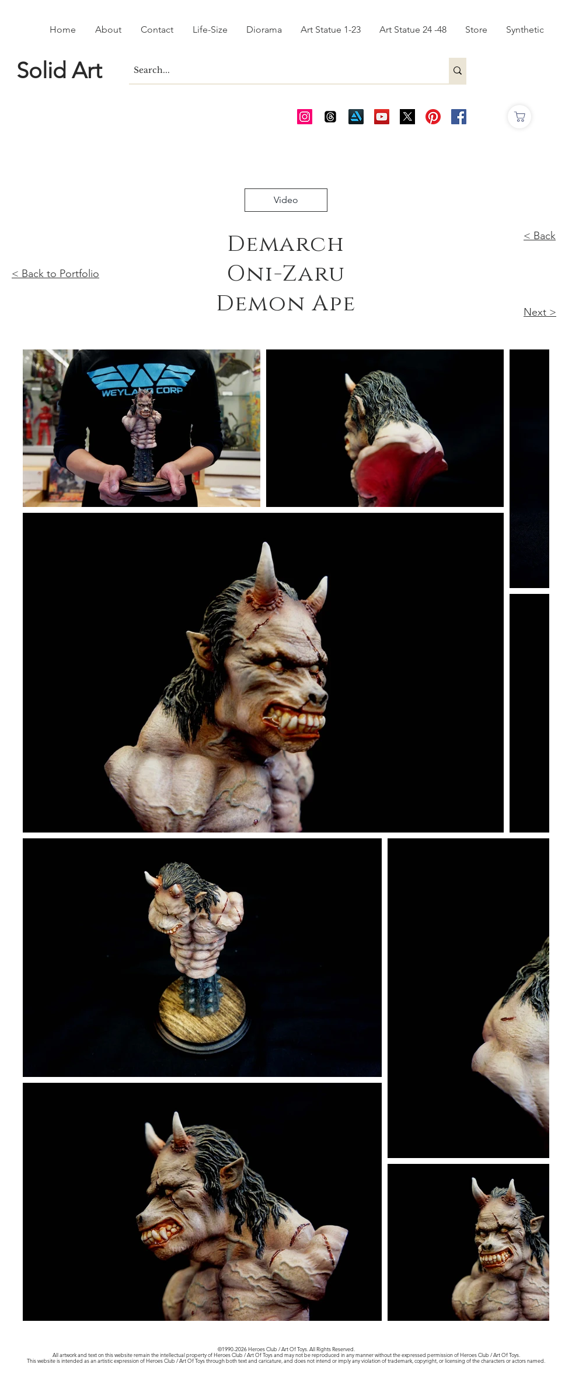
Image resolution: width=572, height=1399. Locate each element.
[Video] (286, 200)
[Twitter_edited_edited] (407, 116)
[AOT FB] (458, 116)
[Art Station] (356, 116)
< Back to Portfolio (55, 273)
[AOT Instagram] (304, 116)
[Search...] (279, 70)
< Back (540, 235)
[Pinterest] (433, 116)
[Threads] (330, 116)
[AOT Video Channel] (381, 116)
